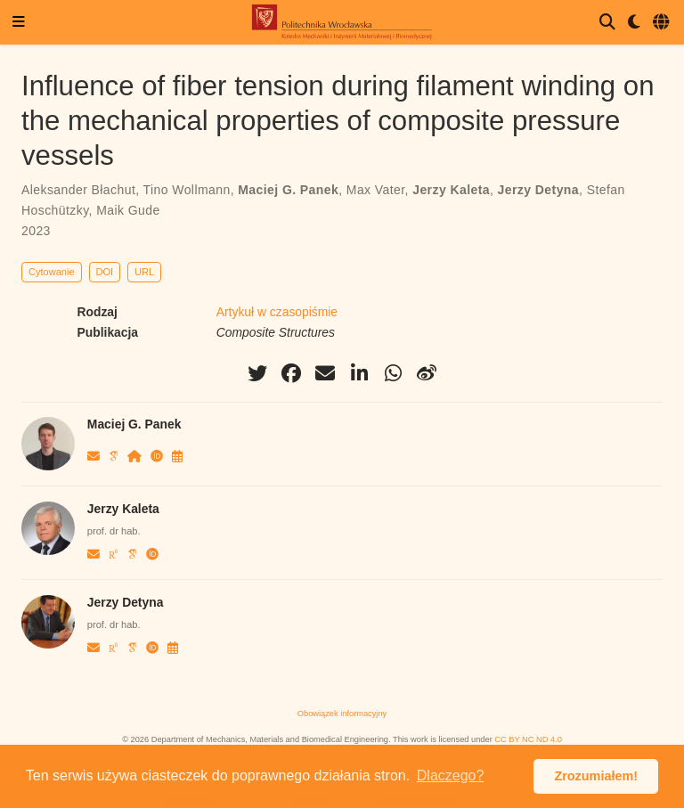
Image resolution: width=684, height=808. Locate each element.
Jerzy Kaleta (451, 190)
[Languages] (662, 22)
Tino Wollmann (187, 190)
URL (144, 271)
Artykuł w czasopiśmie (277, 312)
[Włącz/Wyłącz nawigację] (18, 22)
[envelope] (325, 373)
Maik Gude (127, 210)
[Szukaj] (607, 22)
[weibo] (426, 373)
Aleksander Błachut (78, 190)
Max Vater (375, 190)
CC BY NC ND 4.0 (528, 739)
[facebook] (291, 373)
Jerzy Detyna (538, 190)
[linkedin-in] (359, 373)
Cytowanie (51, 271)
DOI (105, 271)
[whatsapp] (392, 373)
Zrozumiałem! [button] (596, 776)
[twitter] (257, 373)
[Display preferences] (634, 22)
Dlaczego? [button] (450, 775)
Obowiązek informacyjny (342, 713)
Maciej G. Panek (288, 190)
